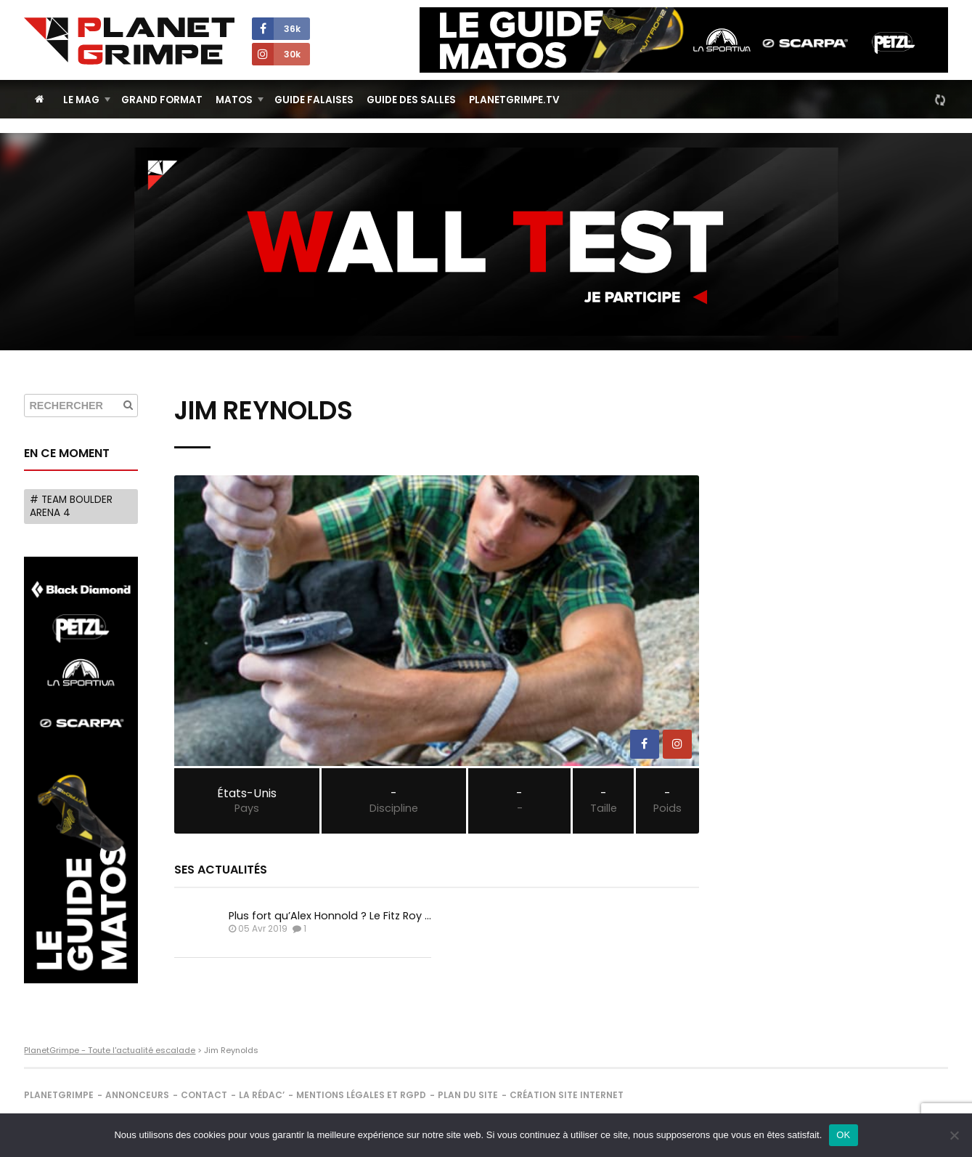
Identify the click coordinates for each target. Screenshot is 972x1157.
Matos (234, 100)
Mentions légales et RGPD (361, 1095)
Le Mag (81, 100)
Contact (204, 1095)
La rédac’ (262, 1095)
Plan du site (468, 1095)
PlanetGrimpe (59, 1095)
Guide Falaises (314, 100)
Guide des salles (411, 100)
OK (843, 1134)
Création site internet (567, 1095)
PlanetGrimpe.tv (514, 100)
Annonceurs (137, 1095)
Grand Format (162, 100)
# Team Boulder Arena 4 (71, 506)
